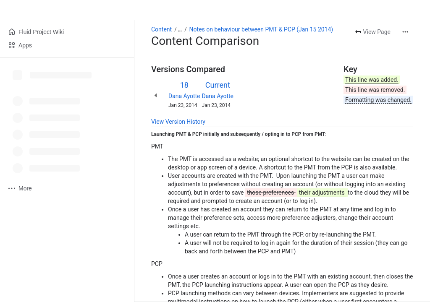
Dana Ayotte (184, 96)
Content (161, 29)
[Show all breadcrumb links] (180, 29)
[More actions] (405, 32)
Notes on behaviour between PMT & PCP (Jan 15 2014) (261, 29)
